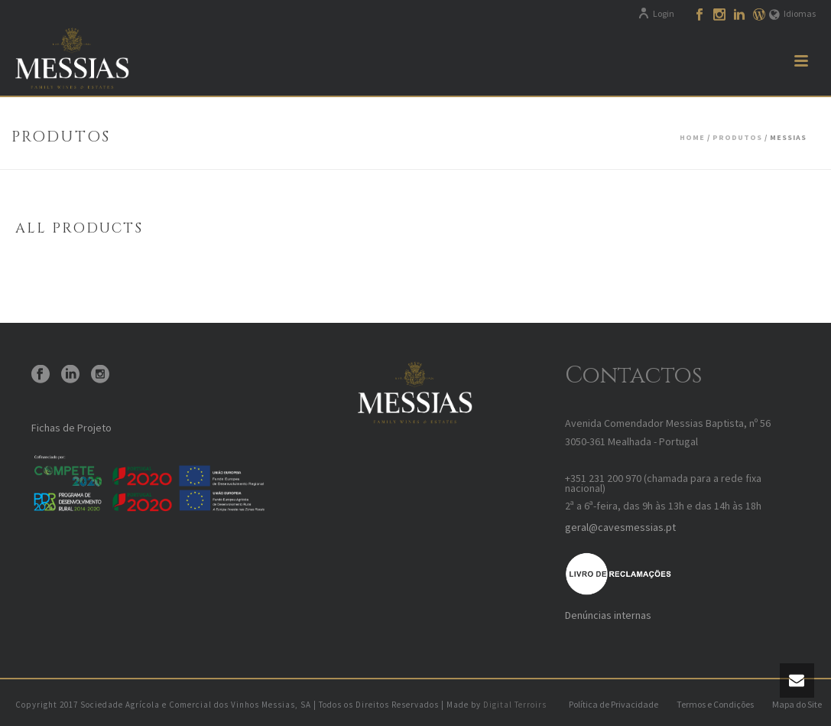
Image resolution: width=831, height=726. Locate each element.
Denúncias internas (608, 615)
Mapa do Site (797, 704)
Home (692, 137)
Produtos (737, 137)
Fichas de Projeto (71, 428)
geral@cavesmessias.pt (620, 527)
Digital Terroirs (515, 704)
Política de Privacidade (613, 704)
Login (656, 13)
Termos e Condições (715, 704)
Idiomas (792, 13)
